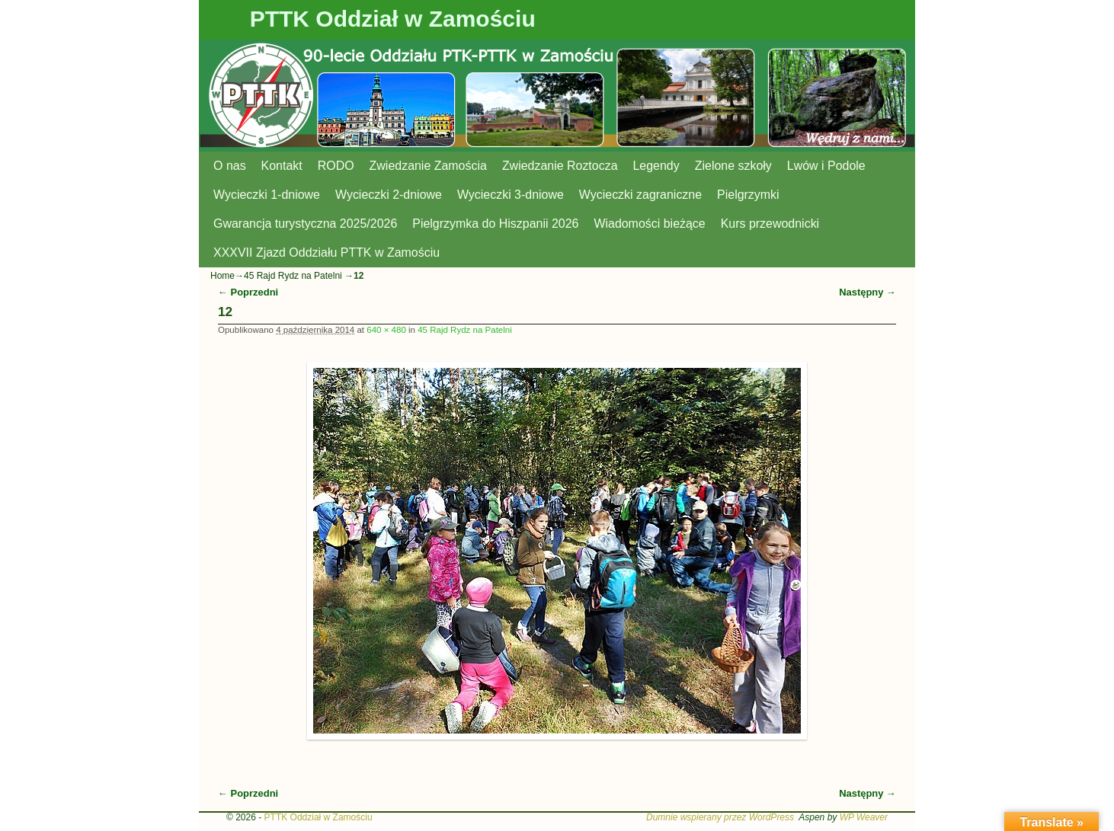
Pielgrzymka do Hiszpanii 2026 (495, 223)
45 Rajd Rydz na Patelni (293, 275)
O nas (229, 165)
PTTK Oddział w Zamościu (393, 18)
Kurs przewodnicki (770, 223)
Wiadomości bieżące (649, 223)
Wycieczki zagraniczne (640, 194)
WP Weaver (864, 817)
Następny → (867, 292)
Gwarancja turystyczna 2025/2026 (305, 223)
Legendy (656, 165)
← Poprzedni (248, 292)
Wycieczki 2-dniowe (388, 194)
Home (222, 275)
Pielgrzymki (748, 194)
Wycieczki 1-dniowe (266, 194)
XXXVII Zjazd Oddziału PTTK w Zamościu (326, 252)
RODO (336, 165)
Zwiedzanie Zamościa (428, 165)
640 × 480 (386, 329)
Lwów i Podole (826, 165)
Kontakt (282, 165)
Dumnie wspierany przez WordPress (720, 817)
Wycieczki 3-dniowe (510, 194)
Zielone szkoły (733, 165)
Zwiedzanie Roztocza (560, 165)
